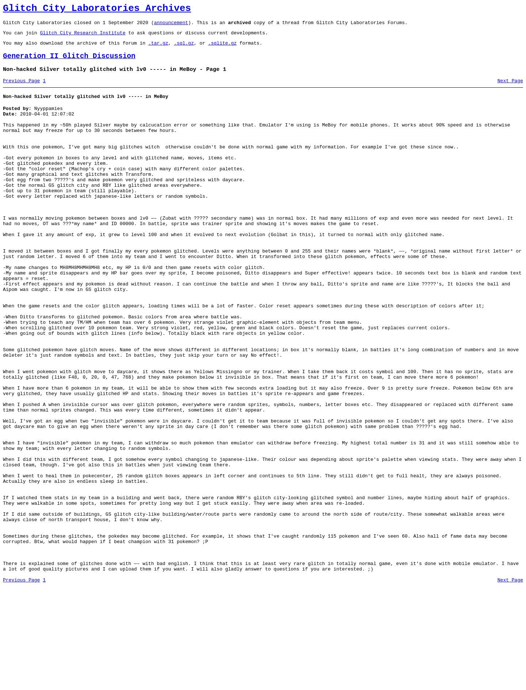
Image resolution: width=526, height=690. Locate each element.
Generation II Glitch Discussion (69, 63)
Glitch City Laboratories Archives (97, 9)
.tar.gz (158, 48)
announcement (171, 25)
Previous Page (21, 89)
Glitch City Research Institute (82, 37)
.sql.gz (184, 48)
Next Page (510, 89)
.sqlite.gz (222, 48)
